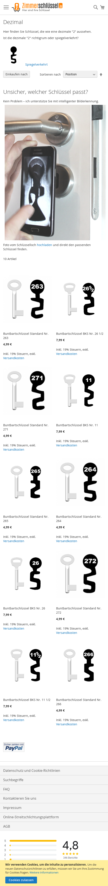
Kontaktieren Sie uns (19, 798)
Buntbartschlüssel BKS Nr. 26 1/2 (79, 334)
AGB (6, 826)
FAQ (6, 789)
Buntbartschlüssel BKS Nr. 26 (24, 608)
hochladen (44, 245)
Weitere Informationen (44, 872)
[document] (54, 873)
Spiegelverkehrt (25, 64)
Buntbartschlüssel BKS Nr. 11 (77, 425)
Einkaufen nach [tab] (17, 74)
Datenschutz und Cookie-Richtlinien (31, 770)
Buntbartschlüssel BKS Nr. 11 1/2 (26, 700)
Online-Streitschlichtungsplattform (31, 817)
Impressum (12, 807)
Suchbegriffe (13, 780)
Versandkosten (13, 358)
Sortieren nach (50, 74)
